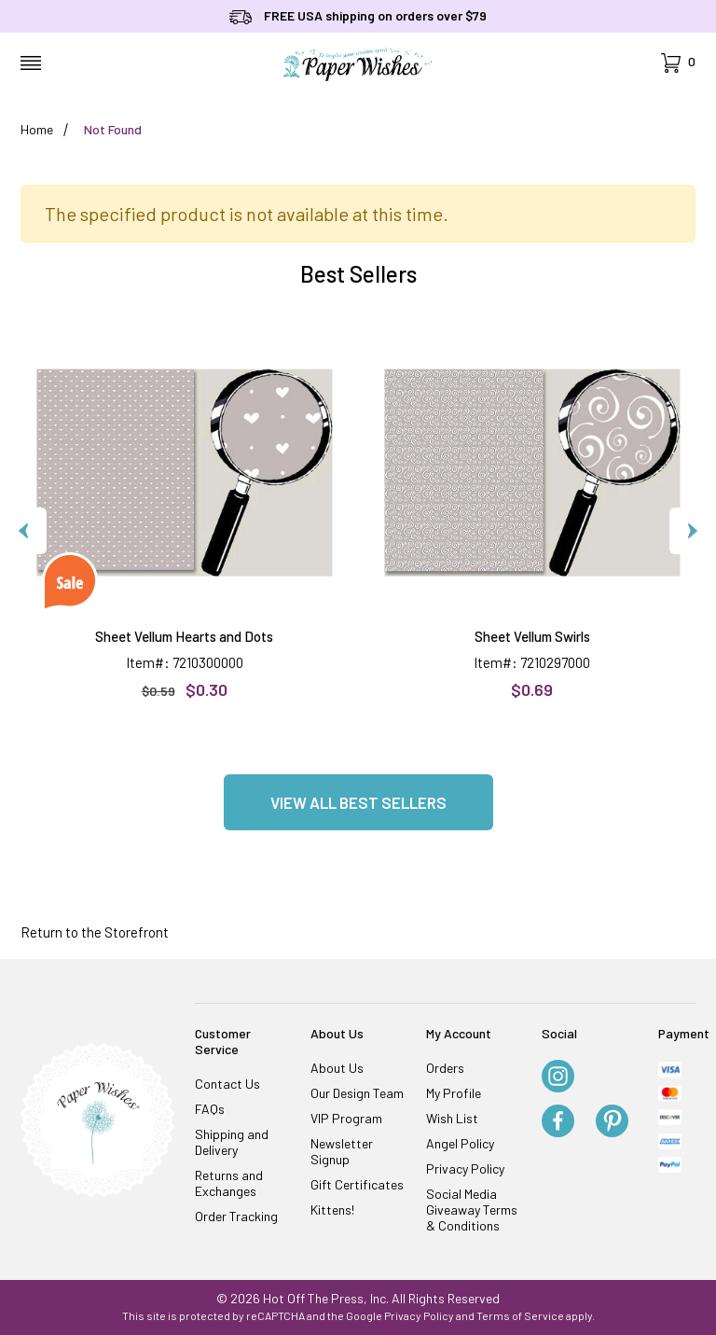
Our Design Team (357, 1093)
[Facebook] (558, 1122)
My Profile (453, 1093)
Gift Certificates (357, 1184)
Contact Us (227, 1084)
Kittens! (332, 1209)
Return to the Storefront (95, 932)
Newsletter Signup (341, 1151)
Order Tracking (236, 1216)
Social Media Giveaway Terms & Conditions (471, 1209)
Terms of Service (520, 1315)
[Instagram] (558, 1077)
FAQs (210, 1109)
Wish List (452, 1118)
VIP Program (346, 1118)
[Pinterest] (612, 1122)
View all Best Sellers (358, 802)
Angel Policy (460, 1143)
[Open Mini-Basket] (678, 63)
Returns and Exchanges (229, 1183)
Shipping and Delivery (231, 1142)
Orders (445, 1068)
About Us (337, 1068)
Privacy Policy (465, 1168)
